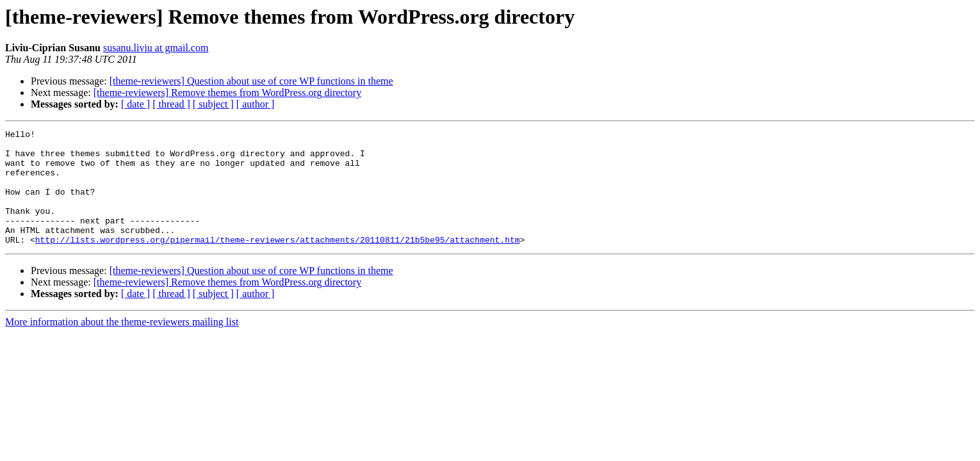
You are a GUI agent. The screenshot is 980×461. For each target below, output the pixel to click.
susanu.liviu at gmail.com (155, 47)
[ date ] (135, 104)
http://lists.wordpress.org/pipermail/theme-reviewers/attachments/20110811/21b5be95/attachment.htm (277, 262)
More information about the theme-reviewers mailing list (121, 344)
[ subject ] (213, 104)
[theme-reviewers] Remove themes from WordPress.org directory (227, 92)
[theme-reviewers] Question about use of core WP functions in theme (251, 81)
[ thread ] (171, 104)
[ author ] (255, 104)
